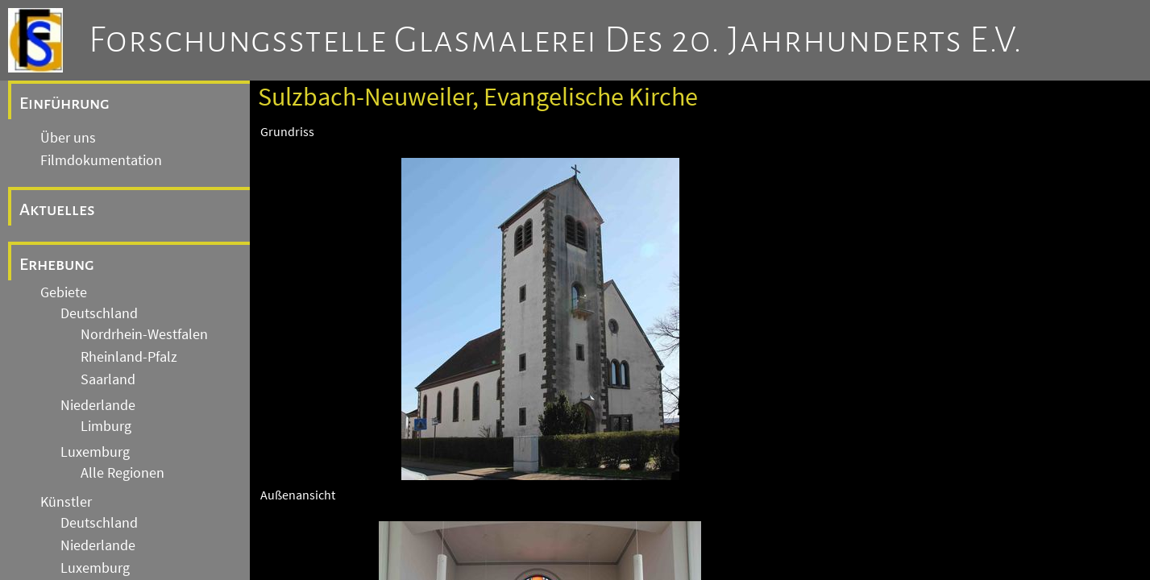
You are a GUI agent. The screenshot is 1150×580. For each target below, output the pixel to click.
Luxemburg (95, 452)
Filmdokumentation (101, 160)
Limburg (106, 426)
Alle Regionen (122, 473)
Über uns (68, 138)
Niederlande (97, 405)
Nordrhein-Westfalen (144, 334)
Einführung (64, 103)
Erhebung (56, 264)
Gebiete (63, 292)
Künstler (66, 502)
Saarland (108, 379)
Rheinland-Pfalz (129, 357)
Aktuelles (57, 209)
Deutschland (99, 313)
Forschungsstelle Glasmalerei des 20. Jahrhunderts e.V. (556, 40)
